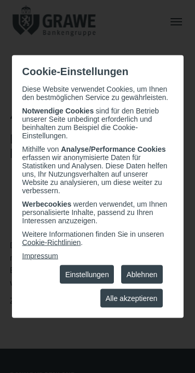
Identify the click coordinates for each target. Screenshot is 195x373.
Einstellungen (87, 274)
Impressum (40, 256)
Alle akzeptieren (132, 298)
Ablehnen (141, 274)
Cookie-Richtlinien (51, 242)
